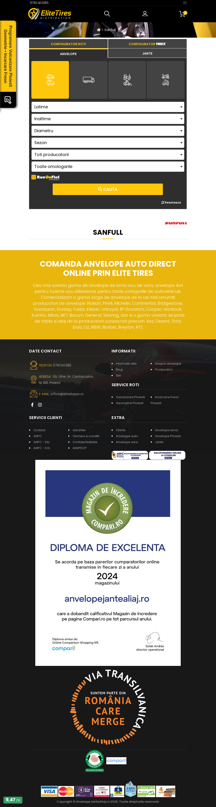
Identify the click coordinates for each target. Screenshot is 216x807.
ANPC (37, 436)
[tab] (68, 53)
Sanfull (110, 30)
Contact (39, 430)
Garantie (79, 430)
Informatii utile (126, 363)
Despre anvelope (168, 363)
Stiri (118, 375)
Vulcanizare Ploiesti (130, 397)
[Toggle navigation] (185, 2)
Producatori (164, 369)
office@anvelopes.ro (67, 394)
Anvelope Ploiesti (168, 436)
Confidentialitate (85, 442)
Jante (159, 442)
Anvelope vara (127, 442)
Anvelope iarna (166, 430)
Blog (119, 369)
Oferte (121, 430)
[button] (108, 13)
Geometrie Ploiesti (129, 403)
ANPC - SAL (41, 442)
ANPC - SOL (41, 448)
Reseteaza (171, 202)
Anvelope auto (127, 436)
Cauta (108, 189)
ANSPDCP (80, 448)
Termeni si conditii (86, 436)
